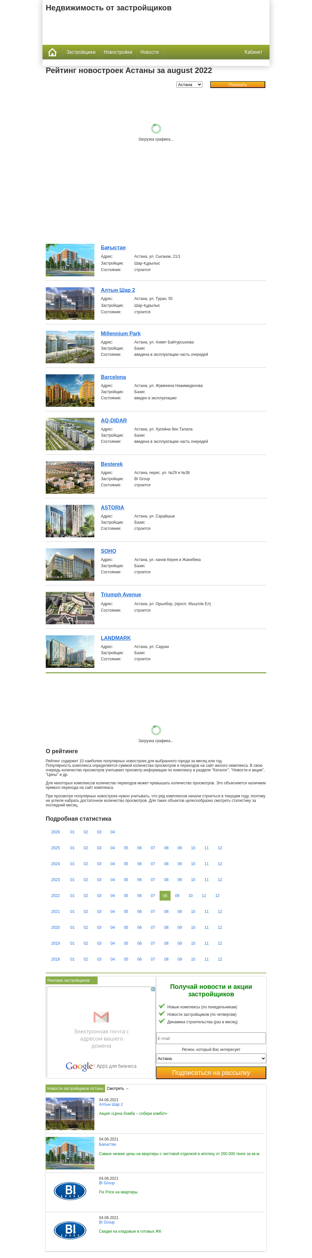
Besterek (112, 464)
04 (113, 832)
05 (126, 848)
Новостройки (118, 52)
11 (206, 848)
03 (99, 832)
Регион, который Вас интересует (211, 1049)
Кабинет (253, 52)
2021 (55, 911)
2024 (55, 864)
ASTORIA (112, 507)
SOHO (108, 551)
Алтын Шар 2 (118, 290)
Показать (238, 84)
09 (180, 848)
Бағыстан (113, 247)
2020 (55, 927)
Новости (149, 52)
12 (220, 848)
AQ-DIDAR (114, 420)
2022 (55, 895)
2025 (55, 848)
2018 (55, 959)
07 (153, 848)
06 (140, 848)
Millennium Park (121, 333)
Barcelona (113, 377)
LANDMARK (116, 638)
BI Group (106, 1183)
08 (166, 848)
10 (193, 848)
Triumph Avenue (121, 594)
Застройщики (81, 52)
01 (72, 832)
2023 (55, 880)
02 (86, 832)
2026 (55, 832)
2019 (55, 943)
